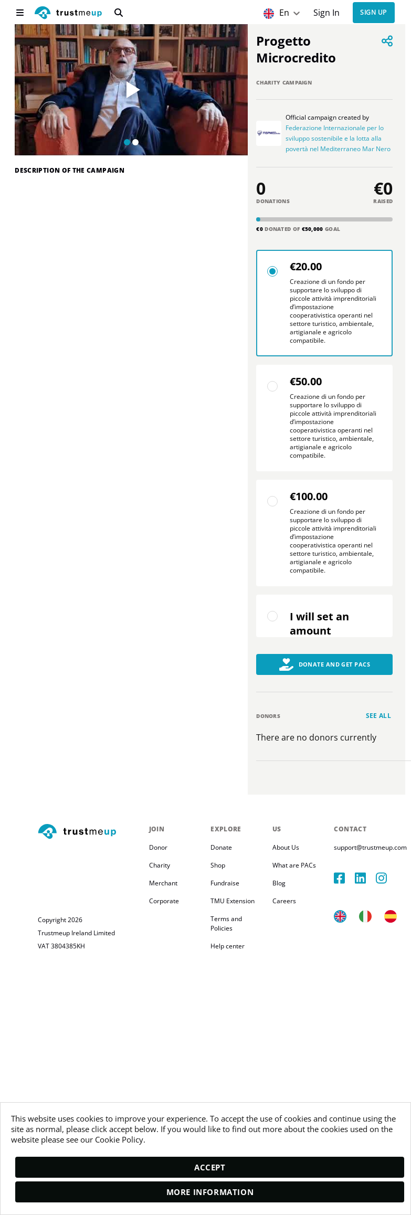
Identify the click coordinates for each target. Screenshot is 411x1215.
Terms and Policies (227, 923)
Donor (158, 847)
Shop (217, 865)
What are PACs (294, 865)
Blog (279, 883)
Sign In (326, 13)
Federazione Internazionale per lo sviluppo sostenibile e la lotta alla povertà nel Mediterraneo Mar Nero (338, 138)
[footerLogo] (89, 832)
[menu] (20, 12)
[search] (118, 12)
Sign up (373, 13)
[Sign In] (326, 13)
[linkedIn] (365, 878)
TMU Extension (232, 900)
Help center (227, 946)
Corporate (164, 900)
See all (379, 715)
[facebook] (344, 878)
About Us (285, 847)
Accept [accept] (210, 1167)
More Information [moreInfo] (210, 1192)
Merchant (163, 883)
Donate (221, 847)
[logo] (68, 14)
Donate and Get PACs (325, 664)
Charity (159, 865)
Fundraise (224, 883)
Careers (284, 900)
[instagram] (386, 878)
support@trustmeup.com (370, 847)
